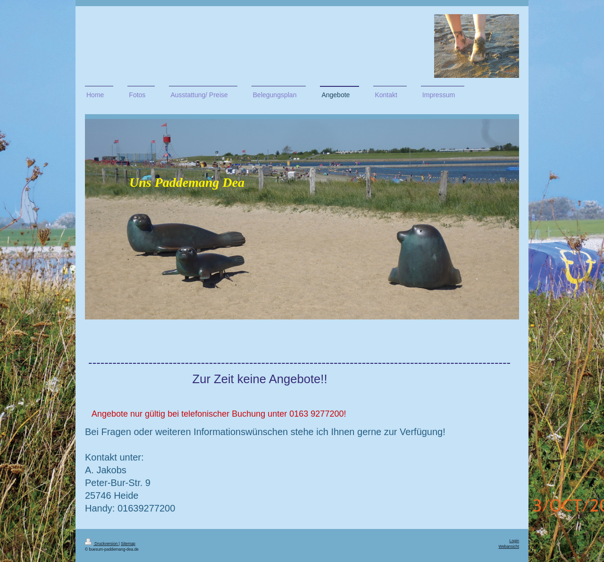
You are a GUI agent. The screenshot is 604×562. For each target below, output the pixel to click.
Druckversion (102, 543)
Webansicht (508, 546)
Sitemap (128, 543)
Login (515, 540)
